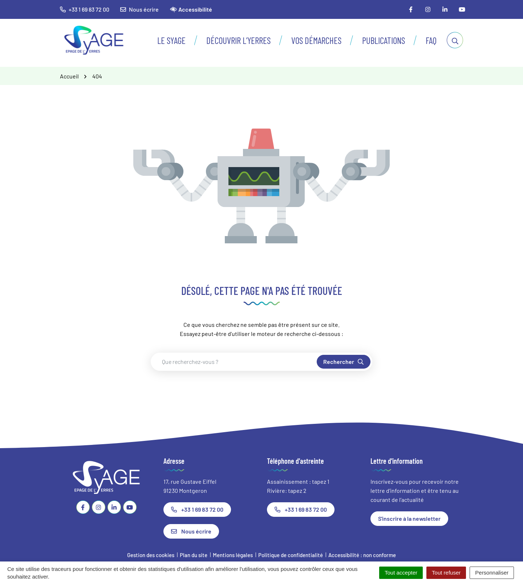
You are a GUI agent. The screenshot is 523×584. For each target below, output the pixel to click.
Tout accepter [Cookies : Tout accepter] (401, 572)
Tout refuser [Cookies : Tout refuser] (446, 572)
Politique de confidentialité (290, 555)
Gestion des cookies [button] (150, 555)
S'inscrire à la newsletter (409, 518)
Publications (383, 40)
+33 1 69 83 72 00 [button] (84, 9)
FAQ (431, 40)
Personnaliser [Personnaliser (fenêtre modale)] (491, 572)
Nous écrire (139, 9)
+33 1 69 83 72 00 (197, 509)
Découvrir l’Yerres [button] (238, 40)
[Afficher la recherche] (455, 40)
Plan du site (193, 555)
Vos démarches (316, 40)
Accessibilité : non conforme (362, 555)
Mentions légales (233, 555)
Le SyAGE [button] (171, 40)
